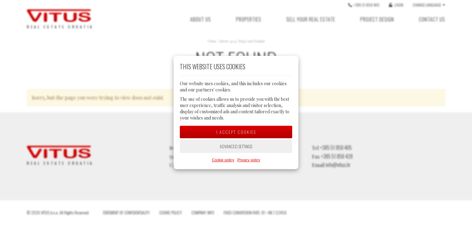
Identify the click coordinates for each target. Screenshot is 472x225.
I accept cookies (236, 132)
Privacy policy (248, 160)
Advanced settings (236, 146)
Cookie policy (223, 160)
